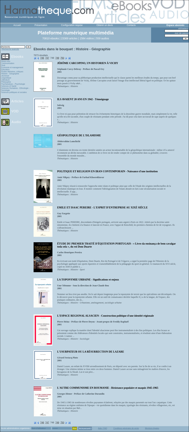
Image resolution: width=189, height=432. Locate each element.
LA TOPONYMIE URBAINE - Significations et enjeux (88, 279)
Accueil (17, 25)
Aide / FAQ (102, 428)
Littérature (5, 80)
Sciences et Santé (8, 86)
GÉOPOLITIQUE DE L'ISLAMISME (79, 135)
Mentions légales (152, 428)
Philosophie (6, 82)
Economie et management (12, 67)
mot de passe (181, 33)
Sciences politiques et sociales (14, 92)
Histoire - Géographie (10, 74)
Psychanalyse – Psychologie (13, 84)
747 (47, 58)
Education (5, 70)
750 (62, 58)
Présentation (41, 25)
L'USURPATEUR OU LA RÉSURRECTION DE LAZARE (90, 351)
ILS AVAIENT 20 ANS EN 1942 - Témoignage (83, 99)
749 (57, 58)
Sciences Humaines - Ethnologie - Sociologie (15, 89)
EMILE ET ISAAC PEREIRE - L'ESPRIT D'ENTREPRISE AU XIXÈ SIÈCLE (102, 207)
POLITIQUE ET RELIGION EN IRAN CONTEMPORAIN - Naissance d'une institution (107, 171)
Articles (17, 101)
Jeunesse (5, 76)
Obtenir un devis (104, 25)
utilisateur (183, 28)
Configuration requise (72, 25)
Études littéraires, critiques (12, 72)
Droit (3, 65)
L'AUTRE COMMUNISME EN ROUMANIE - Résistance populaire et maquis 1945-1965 (107, 387)
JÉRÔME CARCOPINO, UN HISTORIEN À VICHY (87, 63)
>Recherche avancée (10, 49)
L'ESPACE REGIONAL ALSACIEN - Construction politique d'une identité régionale (105, 315)
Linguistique (6, 78)
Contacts (131, 25)
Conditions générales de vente (126, 428)
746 (42, 58)
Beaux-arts (5, 61)
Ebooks (17, 56)
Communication (7, 63)
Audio (16, 122)
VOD (14, 111)
